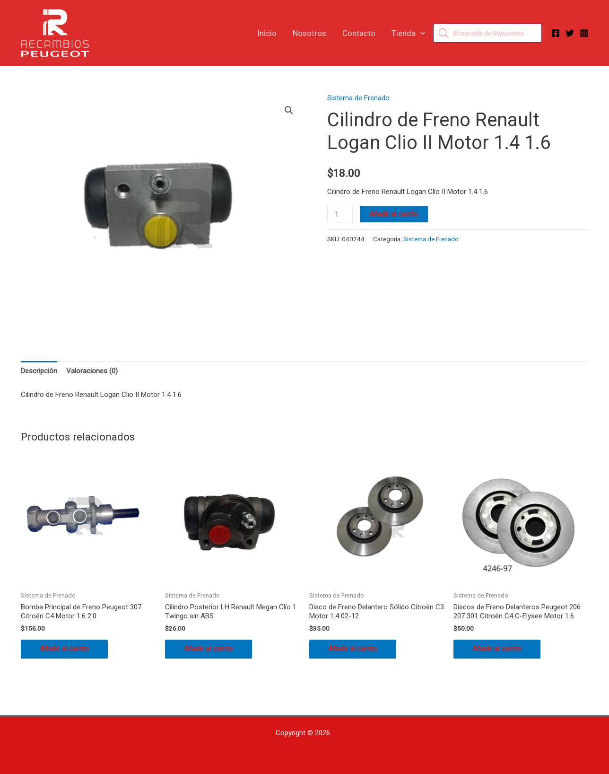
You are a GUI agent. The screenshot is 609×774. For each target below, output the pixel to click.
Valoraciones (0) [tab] (92, 371)
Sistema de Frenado (358, 98)
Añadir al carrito (393, 214)
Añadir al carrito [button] (64, 648)
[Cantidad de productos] (340, 214)
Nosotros (309, 33)
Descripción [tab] (39, 371)
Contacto (358, 33)
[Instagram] (584, 33)
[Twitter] (570, 33)
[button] (420, 33)
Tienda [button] (408, 33)
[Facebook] (555, 33)
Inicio (267, 33)
